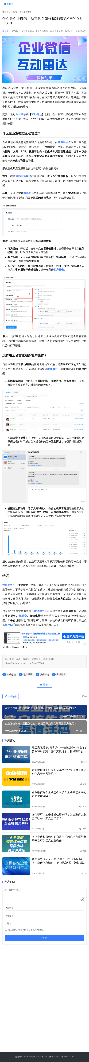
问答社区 (69, 31)
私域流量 (61, 674)
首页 (4, 12)
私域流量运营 (56, 31)
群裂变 (23, 615)
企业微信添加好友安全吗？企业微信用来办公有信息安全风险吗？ (59, 772)
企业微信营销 (41, 31)
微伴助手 (20, 114)
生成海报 (10, 696)
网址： (10, 923)
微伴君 (5, 31)
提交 (44, 938)
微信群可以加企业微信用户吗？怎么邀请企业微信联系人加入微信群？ (59, 816)
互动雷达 (36, 114)
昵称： (10, 908)
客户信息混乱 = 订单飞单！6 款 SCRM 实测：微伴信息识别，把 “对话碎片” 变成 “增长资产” (59, 861)
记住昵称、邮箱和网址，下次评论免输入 (25, 929)
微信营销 (44, 674)
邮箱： (10, 915)
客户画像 (59, 269)
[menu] (84, 4)
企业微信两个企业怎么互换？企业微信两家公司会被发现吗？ (59, 794)
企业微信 (11, 674)
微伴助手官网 (21, 176)
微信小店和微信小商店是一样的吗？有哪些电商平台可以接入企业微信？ (59, 838)
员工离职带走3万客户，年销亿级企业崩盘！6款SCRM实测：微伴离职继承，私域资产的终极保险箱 (59, 749)
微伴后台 (28, 193)
